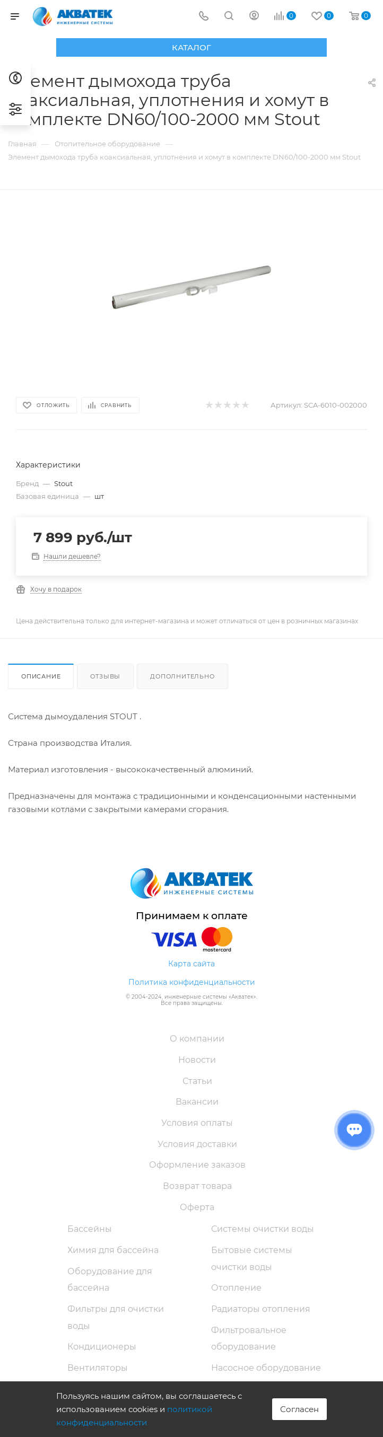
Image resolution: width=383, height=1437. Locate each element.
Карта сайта (191, 963)
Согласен (299, 1409)
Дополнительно (182, 676)
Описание (40, 676)
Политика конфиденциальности (191, 982)
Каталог (191, 47)
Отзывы (105, 676)
